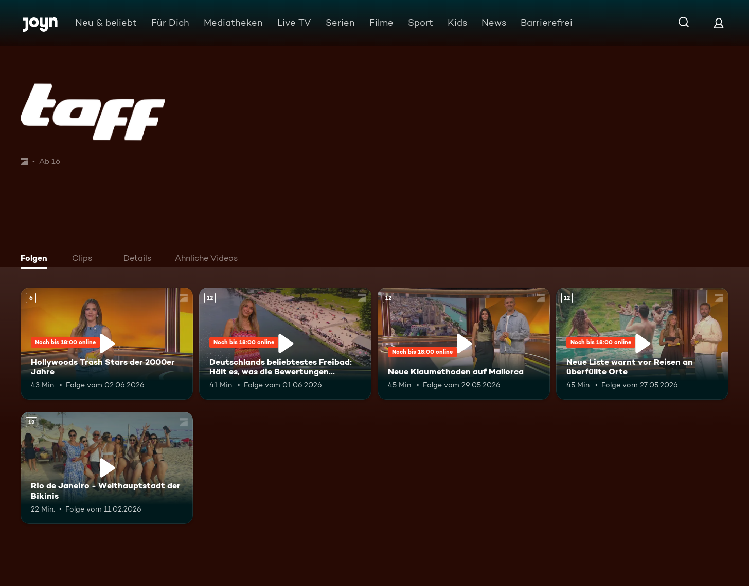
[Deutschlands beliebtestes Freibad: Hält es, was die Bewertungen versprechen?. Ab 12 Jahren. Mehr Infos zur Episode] (285, 344)
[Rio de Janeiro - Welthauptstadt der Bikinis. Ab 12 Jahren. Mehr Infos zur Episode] (107, 468)
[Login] (718, 23)
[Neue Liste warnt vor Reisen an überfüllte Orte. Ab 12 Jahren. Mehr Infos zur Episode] (642, 344)
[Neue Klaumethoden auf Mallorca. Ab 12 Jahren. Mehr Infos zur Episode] (464, 344)
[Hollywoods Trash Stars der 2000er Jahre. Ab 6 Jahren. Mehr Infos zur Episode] (107, 344)
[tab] (37, 259)
